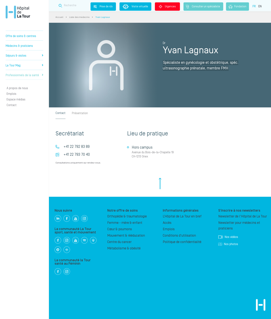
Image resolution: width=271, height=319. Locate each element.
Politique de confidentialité (182, 242)
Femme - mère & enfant (124, 223)
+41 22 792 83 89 (76, 147)
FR (254, 6)
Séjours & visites (24, 55)
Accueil (59, 17)
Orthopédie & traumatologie (127, 216)
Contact (12, 105)
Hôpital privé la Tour (18, 12)
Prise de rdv (103, 6)
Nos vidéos (228, 236)
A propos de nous (17, 88)
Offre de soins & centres (21, 36)
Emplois (11, 94)
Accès (167, 223)
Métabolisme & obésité (124, 248)
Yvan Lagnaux (102, 17)
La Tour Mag (24, 65)
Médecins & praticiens (19, 46)
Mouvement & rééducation (126, 236)
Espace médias (16, 99)
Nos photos (228, 244)
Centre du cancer (119, 242)
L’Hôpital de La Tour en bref (182, 216)
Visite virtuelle (135, 7)
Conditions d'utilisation (179, 236)
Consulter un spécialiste (203, 6)
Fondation (237, 6)
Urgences (167, 6)
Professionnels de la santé (24, 75)
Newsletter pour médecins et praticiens (239, 225)
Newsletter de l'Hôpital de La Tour (242, 216)
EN (260, 6)
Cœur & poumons (119, 229)
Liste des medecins (79, 17)
